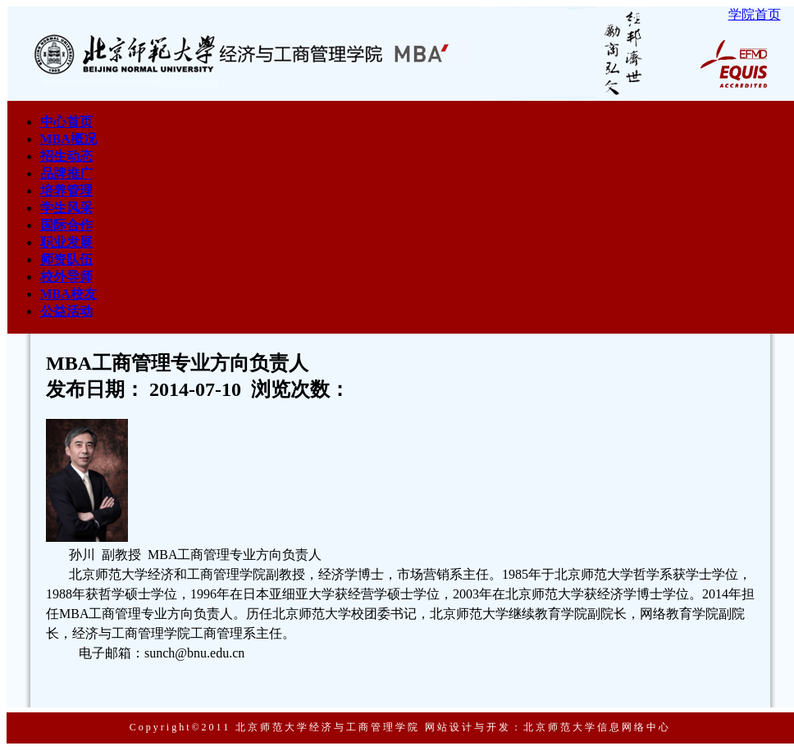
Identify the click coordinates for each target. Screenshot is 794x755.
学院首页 (754, 14)
